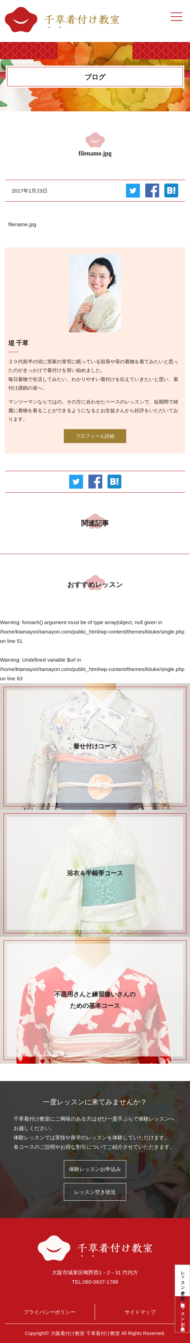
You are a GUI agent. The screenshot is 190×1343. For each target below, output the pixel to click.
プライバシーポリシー (50, 1312)
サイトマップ (140, 1312)
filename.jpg (22, 224)
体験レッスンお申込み (182, 1314)
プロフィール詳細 (95, 436)
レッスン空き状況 (182, 1280)
